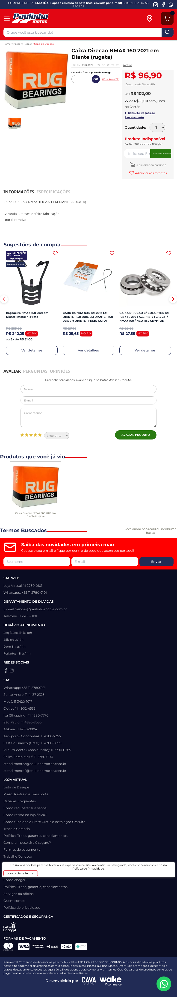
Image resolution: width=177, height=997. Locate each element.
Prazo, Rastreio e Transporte (25, 794)
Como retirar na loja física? (25, 815)
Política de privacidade (21, 908)
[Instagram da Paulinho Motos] (155, 4)
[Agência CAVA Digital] (89, 981)
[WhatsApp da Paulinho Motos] (171, 4)
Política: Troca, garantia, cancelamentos (35, 836)
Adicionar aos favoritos (150, 173)
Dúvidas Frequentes (19, 801)
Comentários (88, 417)
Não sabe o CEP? (110, 79)
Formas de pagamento (22, 849)
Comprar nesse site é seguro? (27, 843)
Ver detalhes (31, 350)
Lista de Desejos (16, 787)
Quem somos (14, 901)
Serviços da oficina (18, 894)
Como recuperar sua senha (25, 808)
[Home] (37, 18)
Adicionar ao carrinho (151, 165)
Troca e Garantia (16, 829)
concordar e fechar (21, 873)
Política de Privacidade (88, 868)
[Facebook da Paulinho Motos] (163, 4)
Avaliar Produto (135, 435)
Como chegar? (15, 880)
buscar (168, 32)
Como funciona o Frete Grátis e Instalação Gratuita (44, 822)
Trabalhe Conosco (17, 856)
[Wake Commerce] (111, 980)
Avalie (127, 65)
